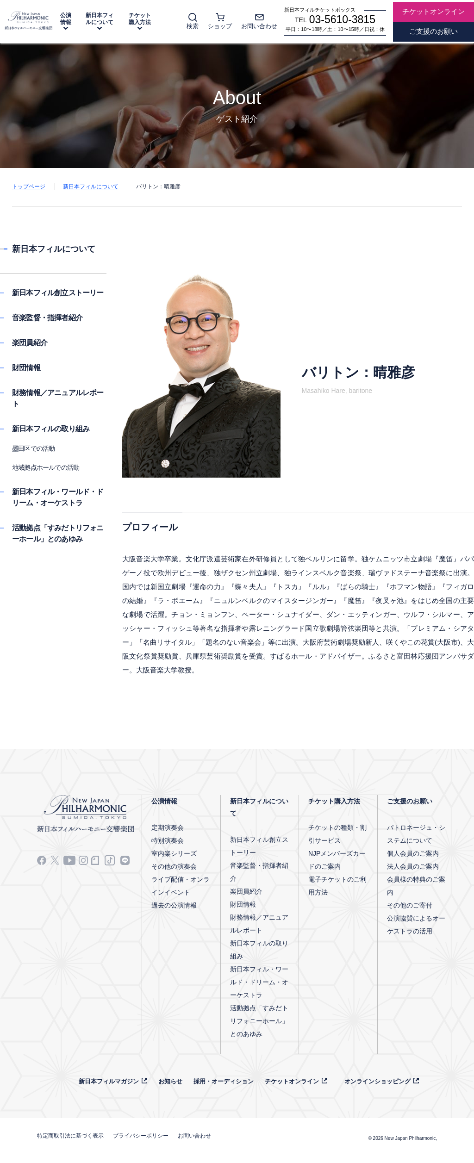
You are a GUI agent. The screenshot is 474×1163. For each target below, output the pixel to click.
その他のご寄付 (409, 905)
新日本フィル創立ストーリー (58, 293)
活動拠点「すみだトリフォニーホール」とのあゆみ (259, 1021)
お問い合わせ (194, 1135)
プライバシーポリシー (140, 1135)
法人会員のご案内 (413, 866)
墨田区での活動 (33, 448)
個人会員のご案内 (413, 853)
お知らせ (170, 1081)
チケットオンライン (292, 1081)
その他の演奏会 (174, 866)
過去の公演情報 (174, 905)
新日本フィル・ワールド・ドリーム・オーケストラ (259, 982)
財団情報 (26, 368)
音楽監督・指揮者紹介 (47, 318)
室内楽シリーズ (174, 853)
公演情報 (65, 18)
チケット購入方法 (140, 18)
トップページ (28, 186)
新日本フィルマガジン (109, 1081)
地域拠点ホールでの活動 (45, 467)
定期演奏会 (167, 827)
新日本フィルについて (99, 18)
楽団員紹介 (29, 343)
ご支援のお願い (409, 801)
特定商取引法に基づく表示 (70, 1135)
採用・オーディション (223, 1081)
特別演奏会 (167, 840)
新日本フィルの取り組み (50, 429)
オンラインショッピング (377, 1081)
